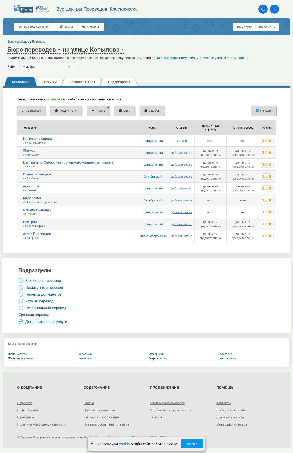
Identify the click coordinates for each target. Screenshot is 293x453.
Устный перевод (39, 301)
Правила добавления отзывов (106, 424)
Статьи (89, 403)
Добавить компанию (99, 410)
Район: (12, 66)
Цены (66, 27)
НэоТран (30, 222)
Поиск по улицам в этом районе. (224, 58)
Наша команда (28, 410)
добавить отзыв (181, 152)
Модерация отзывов (231, 424)
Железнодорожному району (177, 58)
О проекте (24, 403)
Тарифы (156, 417)
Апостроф (31, 186)
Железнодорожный (153, 236)
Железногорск (17, 354)
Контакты (223, 403)
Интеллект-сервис (37, 139)
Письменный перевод (44, 287)
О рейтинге (25, 417)
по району (267, 27)
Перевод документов (43, 294)
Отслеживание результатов (170, 410)
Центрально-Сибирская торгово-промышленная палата (68, 162)
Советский (225, 354)
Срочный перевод (34, 315)
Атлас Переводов (37, 234)
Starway (29, 150)
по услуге (244, 27)
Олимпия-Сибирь (37, 210)
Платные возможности (167, 403)
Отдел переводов (37, 174)
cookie (124, 444)
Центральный (153, 141)
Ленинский (85, 358)
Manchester (32, 198)
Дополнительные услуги (46, 322)
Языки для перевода (43, 280)
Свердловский (157, 358)
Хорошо (191, 444)
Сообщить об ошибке (232, 410)
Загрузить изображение (101, 417)
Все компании (35, 27)
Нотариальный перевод (45, 308)
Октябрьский (153, 176)
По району (38, 41)
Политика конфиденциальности (41, 424)
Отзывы (90, 27)
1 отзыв (181, 141)
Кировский (85, 354)
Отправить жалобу (230, 417)
